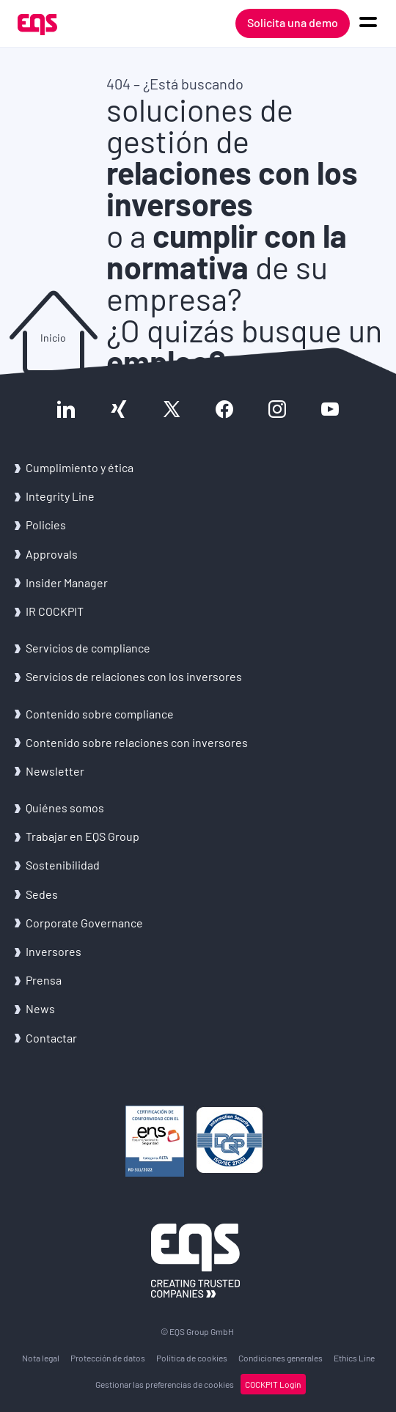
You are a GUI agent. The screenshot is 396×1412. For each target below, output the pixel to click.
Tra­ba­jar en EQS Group (82, 836)
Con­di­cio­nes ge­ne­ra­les (280, 1358)
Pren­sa (44, 980)
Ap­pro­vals (52, 554)
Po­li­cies (46, 525)
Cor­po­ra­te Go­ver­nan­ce (84, 923)
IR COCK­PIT (55, 611)
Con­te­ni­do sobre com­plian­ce (100, 714)
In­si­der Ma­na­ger (67, 582)
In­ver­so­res (53, 951)
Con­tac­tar (51, 1038)
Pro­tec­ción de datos (107, 1358)
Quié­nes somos (65, 808)
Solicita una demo (292, 22)
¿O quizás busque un (244, 346)
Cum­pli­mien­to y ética (79, 467)
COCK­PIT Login (273, 1384)
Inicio (53, 337)
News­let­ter (55, 771)
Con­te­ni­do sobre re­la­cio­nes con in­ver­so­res (137, 742)
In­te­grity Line (60, 496)
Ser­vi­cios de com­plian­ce (88, 648)
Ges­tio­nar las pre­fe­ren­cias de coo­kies (164, 1384)
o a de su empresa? (226, 267)
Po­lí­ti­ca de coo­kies (191, 1358)
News (40, 1008)
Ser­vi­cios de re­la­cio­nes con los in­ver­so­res (134, 676)
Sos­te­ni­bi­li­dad (63, 865)
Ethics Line (354, 1358)
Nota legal (40, 1358)
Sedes (42, 894)
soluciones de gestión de (232, 157)
